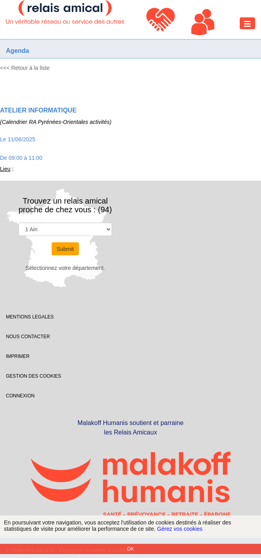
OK (130, 549)
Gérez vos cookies (179, 529)
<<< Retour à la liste (25, 68)
